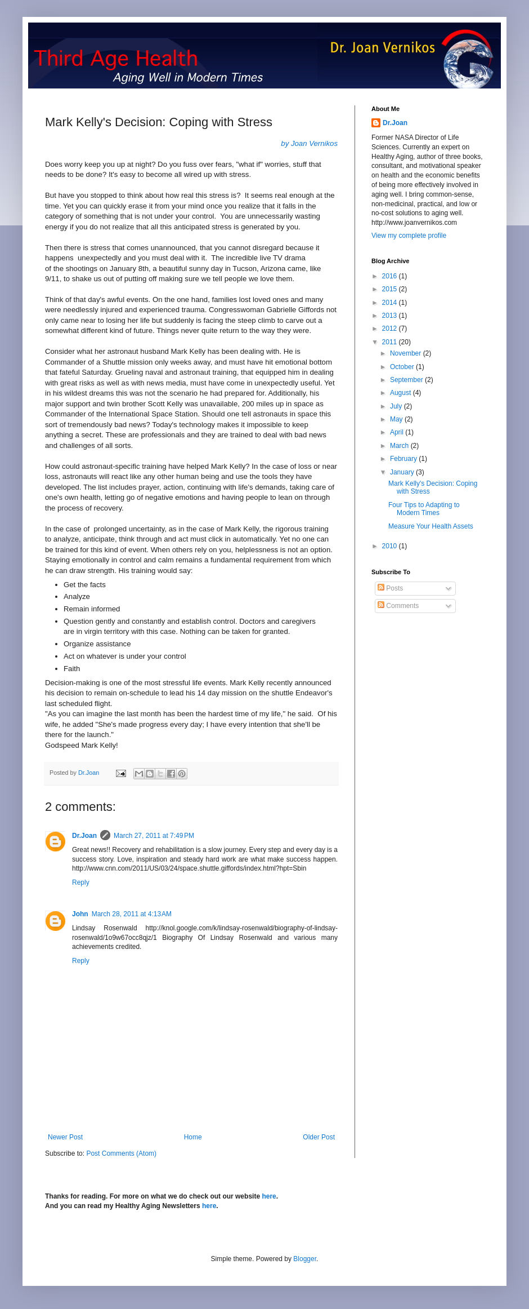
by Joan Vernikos (309, 143)
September (407, 380)
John (80, 914)
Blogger (304, 1259)
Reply (80, 882)
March (400, 446)
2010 (390, 546)
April (397, 432)
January (403, 472)
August (401, 393)
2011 (390, 342)
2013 (390, 316)
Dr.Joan (84, 836)
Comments (398, 606)
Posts (390, 588)
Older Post (319, 1137)
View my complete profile (408, 235)
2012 (390, 328)
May (397, 419)
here (269, 1196)
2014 (390, 303)
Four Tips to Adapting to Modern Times (424, 509)
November (406, 353)
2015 (390, 289)
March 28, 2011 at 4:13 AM (132, 914)
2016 (390, 276)
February (404, 459)
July (397, 406)
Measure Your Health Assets (430, 526)
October (403, 367)
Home (193, 1137)
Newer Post (65, 1137)
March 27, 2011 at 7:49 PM (154, 836)
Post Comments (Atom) (121, 1153)
